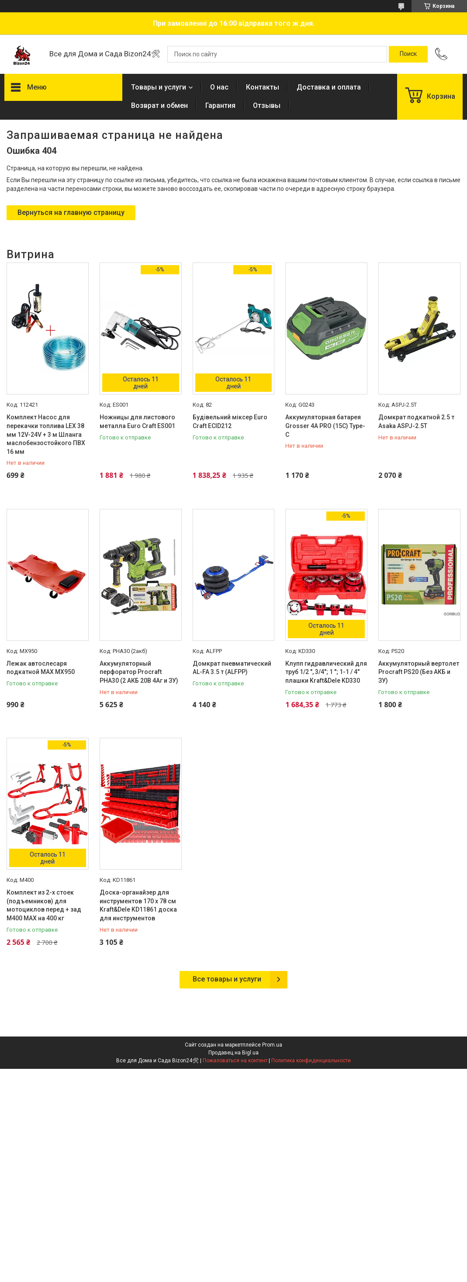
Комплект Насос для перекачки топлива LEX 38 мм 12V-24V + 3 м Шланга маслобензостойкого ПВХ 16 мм (46, 434)
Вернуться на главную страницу (71, 212)
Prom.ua (272, 1045)
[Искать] (408, 54)
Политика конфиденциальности (311, 1060)
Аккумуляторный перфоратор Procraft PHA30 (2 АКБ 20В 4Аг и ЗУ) (139, 672)
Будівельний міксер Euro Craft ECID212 (230, 421)
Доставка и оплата (329, 87)
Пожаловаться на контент (235, 1060)
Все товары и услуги (227, 979)
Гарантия (220, 105)
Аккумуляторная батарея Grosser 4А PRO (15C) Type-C (325, 426)
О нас (219, 87)
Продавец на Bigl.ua (233, 1053)
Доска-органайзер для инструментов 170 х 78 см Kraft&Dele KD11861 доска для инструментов (138, 905)
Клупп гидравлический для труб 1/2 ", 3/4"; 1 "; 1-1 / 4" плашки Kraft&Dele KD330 (326, 672)
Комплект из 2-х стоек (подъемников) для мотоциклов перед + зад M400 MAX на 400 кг (44, 905)
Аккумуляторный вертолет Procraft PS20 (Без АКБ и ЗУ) (418, 672)
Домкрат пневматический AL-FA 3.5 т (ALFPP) (232, 668)
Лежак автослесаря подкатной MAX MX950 (41, 668)
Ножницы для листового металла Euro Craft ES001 (137, 421)
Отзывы (266, 105)
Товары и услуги (158, 87)
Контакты (262, 87)
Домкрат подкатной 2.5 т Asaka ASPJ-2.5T (416, 421)
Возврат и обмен (159, 105)
